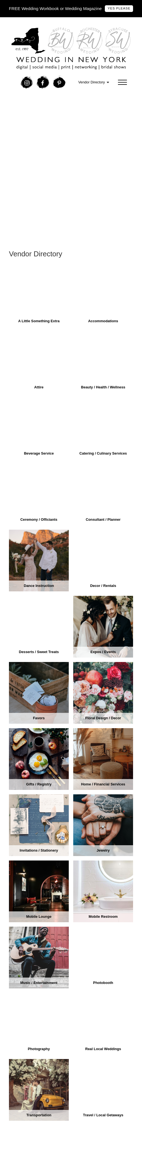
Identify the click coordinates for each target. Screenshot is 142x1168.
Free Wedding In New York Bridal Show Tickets (55, 105)
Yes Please (119, 8)
